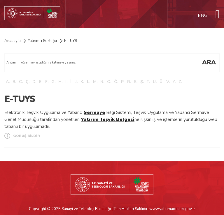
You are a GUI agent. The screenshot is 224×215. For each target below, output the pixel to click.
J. (76, 81)
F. (46, 81)
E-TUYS (70, 40)
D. (34, 81)
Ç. (27, 81)
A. (8, 81)
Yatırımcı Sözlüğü (42, 40)
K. (82, 81)
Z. (180, 81)
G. (53, 81)
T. (148, 81)
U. (155, 81)
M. (95, 81)
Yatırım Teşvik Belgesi (107, 119)
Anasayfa (12, 40)
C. (21, 81)
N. (102, 81)
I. (66, 81)
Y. (174, 81)
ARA (209, 62)
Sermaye (94, 112)
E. (40, 81)
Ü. (161, 81)
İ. (71, 81)
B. (14, 81)
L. (88, 81)
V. (168, 81)
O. (109, 81)
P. (122, 81)
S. (135, 81)
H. (60, 81)
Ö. (116, 81)
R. (129, 81)
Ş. (142, 81)
